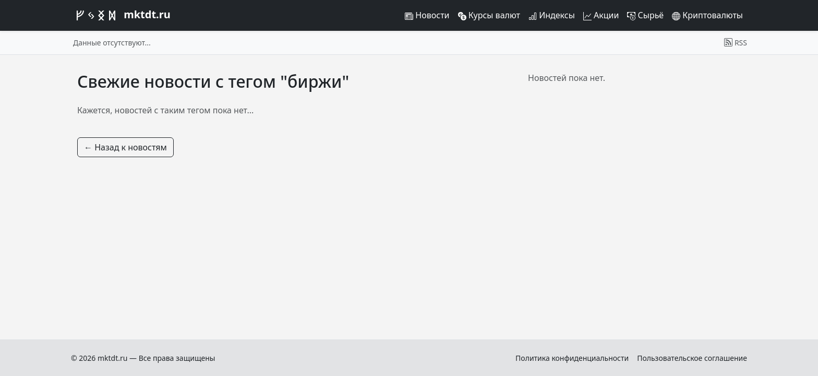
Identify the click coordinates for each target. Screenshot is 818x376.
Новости (427, 15)
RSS (735, 43)
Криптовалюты (707, 15)
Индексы (551, 15)
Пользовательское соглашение (692, 358)
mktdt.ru (121, 15)
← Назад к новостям (125, 147)
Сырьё (645, 15)
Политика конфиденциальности (572, 358)
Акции (601, 15)
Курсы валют (489, 15)
